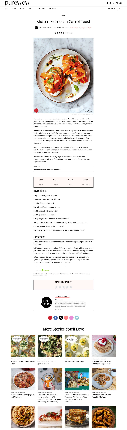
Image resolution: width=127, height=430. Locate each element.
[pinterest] (36, 110)
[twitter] (61, 318)
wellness (41, 8)
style (14, 8)
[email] (71, 318)
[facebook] (55, 318)
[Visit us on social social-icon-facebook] (114, 3)
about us (52, 8)
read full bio (58, 309)
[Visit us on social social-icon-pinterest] (110, 3)
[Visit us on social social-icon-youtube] (121, 3)
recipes (63, 15)
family (31, 8)
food (22, 8)
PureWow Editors (46, 27)
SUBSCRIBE (111, 8)
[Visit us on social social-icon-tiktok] (107, 3)
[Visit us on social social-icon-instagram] (117, 3)
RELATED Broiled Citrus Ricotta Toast (47, 169)
